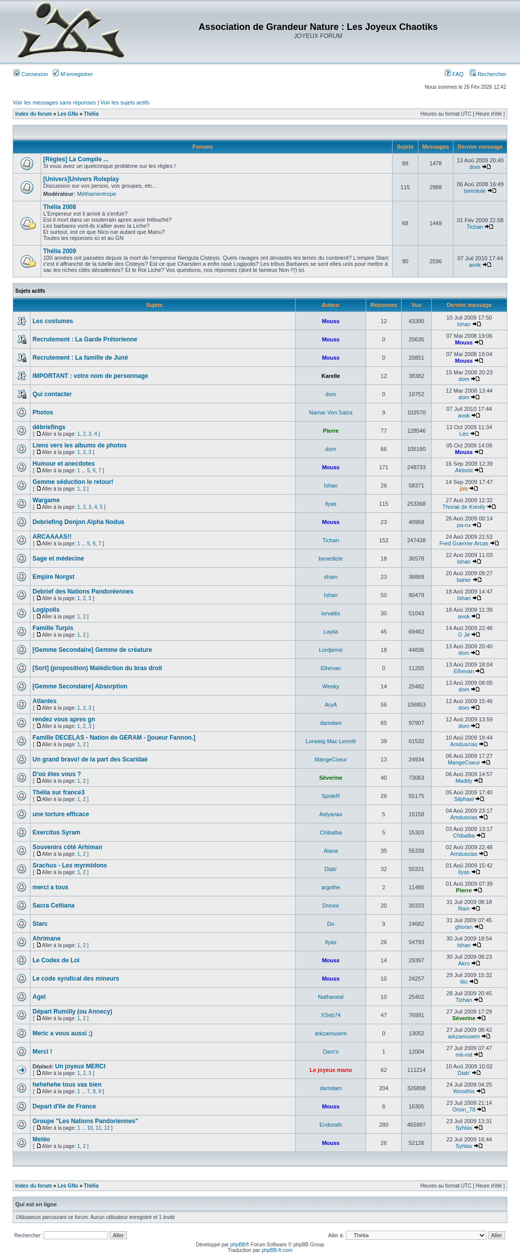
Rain (464, 909)
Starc (40, 923)
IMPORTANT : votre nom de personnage (90, 375)
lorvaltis (330, 613)
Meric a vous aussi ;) (62, 1033)
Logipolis (45, 609)
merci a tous (50, 887)
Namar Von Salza (331, 412)
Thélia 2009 (59, 251)
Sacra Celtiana (53, 905)
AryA (330, 705)
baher (464, 580)
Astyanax (330, 814)
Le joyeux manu (331, 1070)
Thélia (91, 114)
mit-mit (464, 1055)
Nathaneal (330, 997)
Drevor (330, 905)
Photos (42, 412)
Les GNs (67, 114)
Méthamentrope (96, 194)
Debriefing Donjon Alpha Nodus (78, 522)
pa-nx (464, 525)
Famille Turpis (52, 628)
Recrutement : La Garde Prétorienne (84, 339)
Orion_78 (463, 1109)
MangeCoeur (331, 759)
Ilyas (331, 504)
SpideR (330, 796)
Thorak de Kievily (463, 507)
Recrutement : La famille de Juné (80, 357)
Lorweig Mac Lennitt (330, 741)
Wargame (46, 500)
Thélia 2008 (59, 207)
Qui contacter (52, 394)
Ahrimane (46, 938)
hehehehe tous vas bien (67, 1084)
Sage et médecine (58, 558)
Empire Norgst (53, 576)
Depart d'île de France (64, 1106)
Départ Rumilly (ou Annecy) (72, 1011)
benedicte (330, 558)
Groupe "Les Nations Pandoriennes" (85, 1121)
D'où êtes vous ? (56, 774)
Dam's (331, 1052)
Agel (39, 996)
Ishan (464, 324)
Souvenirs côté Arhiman (67, 847)
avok (474, 265)
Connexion (31, 74)
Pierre (331, 431)
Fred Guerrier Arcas (464, 543)
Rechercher (488, 74)
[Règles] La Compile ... (76, 159)
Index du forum (33, 114)
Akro (464, 963)
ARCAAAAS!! (52, 536)
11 (98, 1128)
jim (464, 488)
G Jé (464, 635)
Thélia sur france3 (58, 792)
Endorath (330, 1125)
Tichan (475, 227)
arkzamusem (331, 1033)
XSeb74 (331, 1015)
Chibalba (331, 832)
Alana (330, 851)
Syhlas (464, 1128)
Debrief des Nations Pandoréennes (83, 591)
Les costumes (52, 321)
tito (464, 982)
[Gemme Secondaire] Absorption (79, 686)
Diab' (330, 869)
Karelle (330, 376)
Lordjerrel (330, 650)
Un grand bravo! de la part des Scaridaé (90, 759)
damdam (331, 723)
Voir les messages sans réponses (54, 102)
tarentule (475, 191)
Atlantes (44, 701)
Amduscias (464, 744)
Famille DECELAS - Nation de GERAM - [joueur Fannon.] (114, 737)
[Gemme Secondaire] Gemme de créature (92, 649)
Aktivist (464, 470)
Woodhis (464, 1091)
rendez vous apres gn (63, 719)
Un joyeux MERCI (80, 1066)
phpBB (237, 1244)
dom (474, 167)
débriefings (49, 427)
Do (330, 924)
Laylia (330, 632)
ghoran (463, 927)
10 (90, 1128)
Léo (463, 434)
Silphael (464, 799)
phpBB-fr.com (277, 1250)
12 (107, 1128)
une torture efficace (60, 814)
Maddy (464, 781)
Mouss (331, 321)
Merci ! (42, 1051)
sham (331, 577)
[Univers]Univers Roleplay (81, 179)
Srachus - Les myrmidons (69, 865)
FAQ (454, 74)
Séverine (330, 778)
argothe (330, 887)
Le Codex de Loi (56, 960)
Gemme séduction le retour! (72, 481)
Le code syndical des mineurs (75, 978)
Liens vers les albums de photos (79, 445)
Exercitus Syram (56, 832)
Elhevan (330, 668)
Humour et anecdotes (63, 463)
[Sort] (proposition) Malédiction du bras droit (97, 668)
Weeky (330, 686)
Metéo (41, 1139)
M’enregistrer (73, 74)
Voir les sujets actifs (125, 102)
